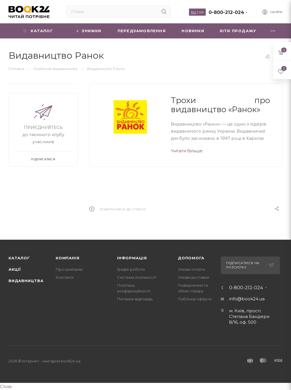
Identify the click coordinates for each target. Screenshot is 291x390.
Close (6, 386)
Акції (15, 269)
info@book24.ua (247, 298)
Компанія (67, 258)
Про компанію (69, 269)
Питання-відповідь (135, 299)
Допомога (191, 258)
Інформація (132, 258)
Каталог (19, 258)
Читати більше (187, 150)
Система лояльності (136, 277)
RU (193, 12)
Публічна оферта (194, 299)
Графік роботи (131, 269)
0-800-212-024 (226, 12)
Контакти (65, 277)
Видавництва (26, 280)
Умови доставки (193, 277)
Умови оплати (191, 269)
